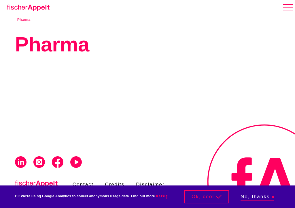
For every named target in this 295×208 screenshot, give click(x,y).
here (161, 196)
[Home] (27, 6)
